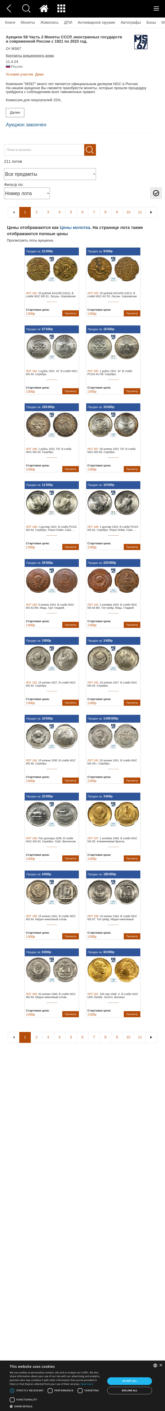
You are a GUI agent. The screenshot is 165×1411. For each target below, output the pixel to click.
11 (140, 212)
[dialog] (82, 1386)
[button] (56, 1406)
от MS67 (13, 49)
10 (128, 212)
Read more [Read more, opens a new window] (87, 1384)
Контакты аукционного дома (30, 56)
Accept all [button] (129, 1381)
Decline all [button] (129, 1390)
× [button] (160, 1365)
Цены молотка (75, 227)
